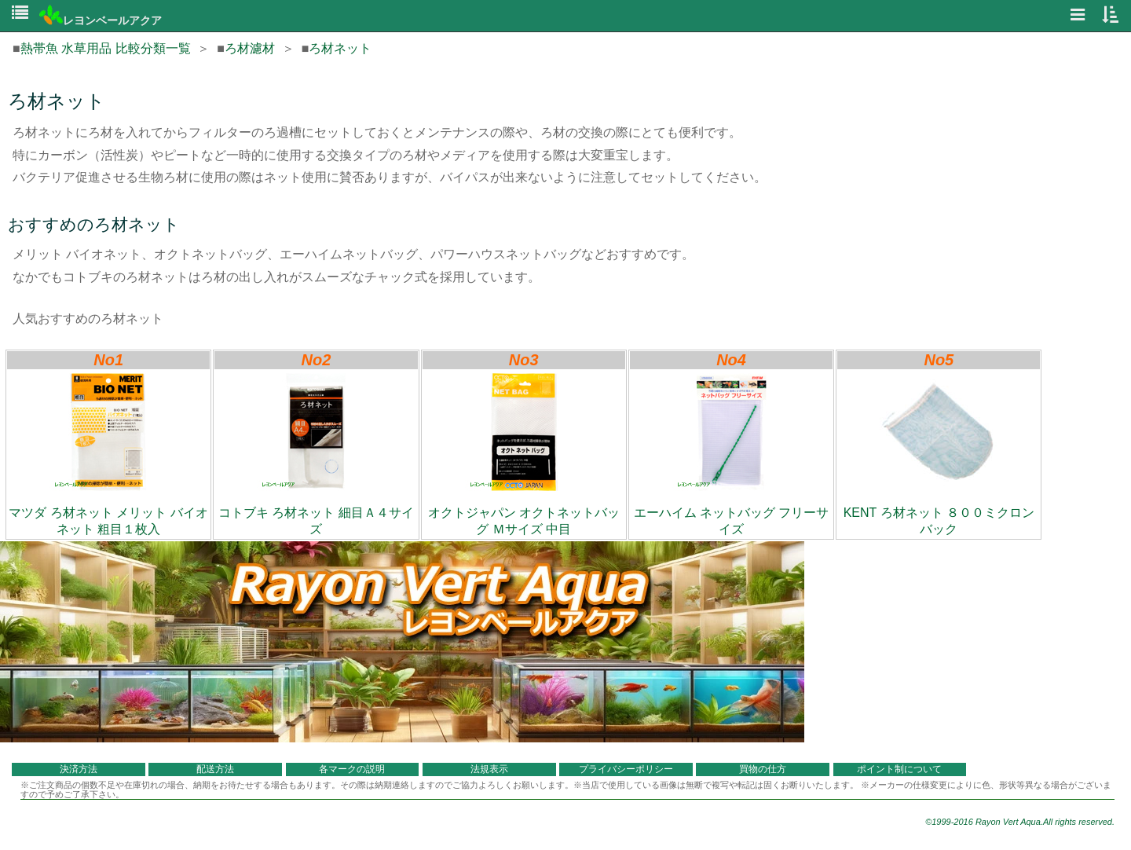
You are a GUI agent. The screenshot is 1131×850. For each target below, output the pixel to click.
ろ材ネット (340, 48)
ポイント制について (899, 769)
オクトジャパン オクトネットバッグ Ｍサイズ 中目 (524, 454)
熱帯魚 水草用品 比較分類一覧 (105, 48)
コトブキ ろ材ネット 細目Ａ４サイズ (316, 454)
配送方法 (215, 769)
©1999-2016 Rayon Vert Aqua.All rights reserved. (1020, 821)
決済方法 (78, 769)
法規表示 (489, 769)
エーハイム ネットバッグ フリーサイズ (731, 454)
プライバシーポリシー (626, 769)
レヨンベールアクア (100, 20)
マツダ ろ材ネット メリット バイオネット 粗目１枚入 (108, 454)
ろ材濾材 (250, 48)
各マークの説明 (352, 769)
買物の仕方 (762, 769)
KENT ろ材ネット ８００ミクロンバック (939, 454)
